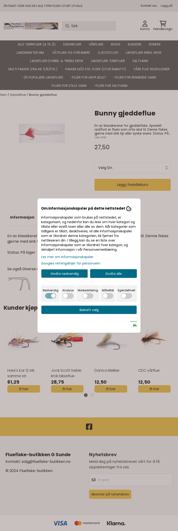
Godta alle (113, 273)
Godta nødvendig (65, 273)
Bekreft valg (89, 309)
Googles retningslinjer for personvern (70, 263)
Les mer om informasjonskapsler (67, 256)
